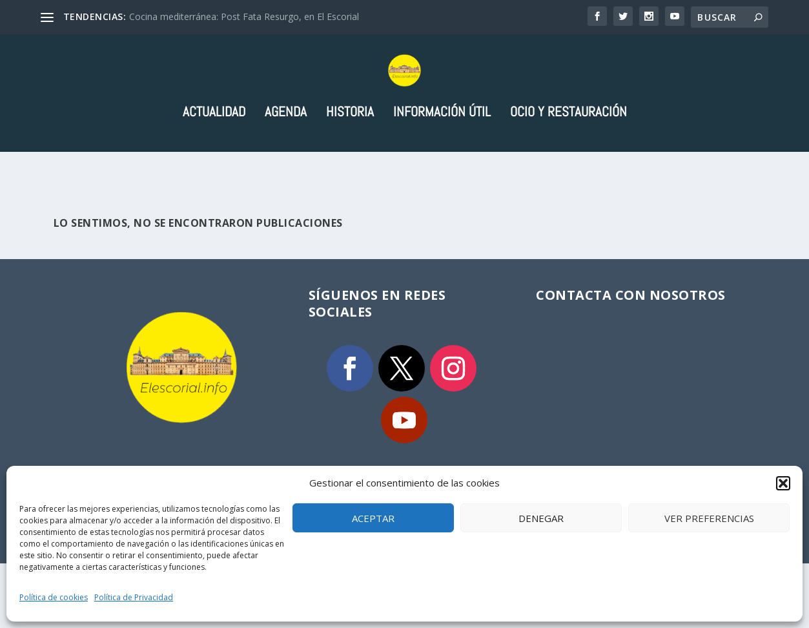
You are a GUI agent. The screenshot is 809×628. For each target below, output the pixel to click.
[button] (783, 483)
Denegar (541, 518)
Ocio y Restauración (568, 164)
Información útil (442, 164)
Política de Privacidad (133, 597)
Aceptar (373, 518)
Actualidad (214, 164)
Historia (350, 164)
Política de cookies (53, 597)
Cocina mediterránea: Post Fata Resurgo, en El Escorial (244, 16)
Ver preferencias (709, 518)
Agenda (286, 164)
